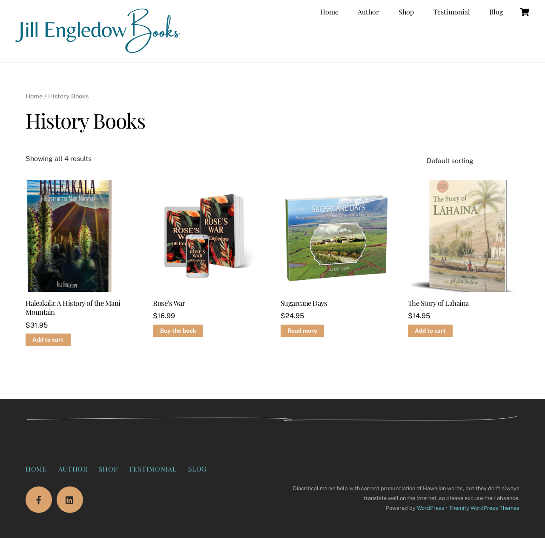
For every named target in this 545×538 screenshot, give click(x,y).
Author (368, 11)
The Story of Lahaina (438, 303)
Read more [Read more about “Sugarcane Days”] (302, 330)
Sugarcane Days (304, 303)
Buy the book (178, 330)
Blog (496, 11)
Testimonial (451, 11)
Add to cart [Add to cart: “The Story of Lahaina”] (430, 330)
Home (329, 11)
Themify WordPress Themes (484, 508)
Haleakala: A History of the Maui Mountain (73, 308)
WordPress (431, 508)
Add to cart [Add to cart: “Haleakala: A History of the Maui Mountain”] (47, 339)
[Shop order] (470, 161)
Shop (406, 11)
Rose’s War (169, 303)
